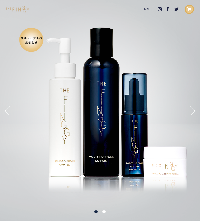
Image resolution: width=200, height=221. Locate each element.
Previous (7, 110)
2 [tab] (104, 211)
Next (192, 110)
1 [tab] (96, 211)
